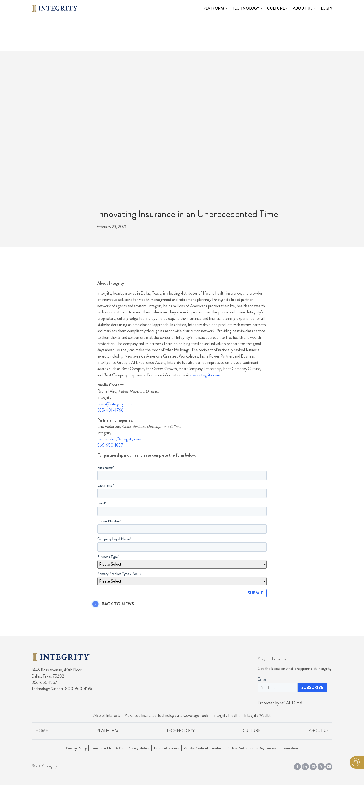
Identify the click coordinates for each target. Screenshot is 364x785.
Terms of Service (166, 748)
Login (326, 8)
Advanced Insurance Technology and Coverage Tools (167, 715)
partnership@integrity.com (119, 439)
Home (41, 731)
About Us (303, 8)
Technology (245, 8)
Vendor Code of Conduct (203, 748)
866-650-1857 (110, 445)
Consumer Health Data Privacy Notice (120, 748)
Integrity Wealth (257, 715)
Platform (213, 8)
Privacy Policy (76, 748)
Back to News (110, 604)
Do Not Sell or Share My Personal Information (262, 748)
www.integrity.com (205, 375)
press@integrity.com (114, 404)
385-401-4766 (110, 410)
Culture (276, 8)
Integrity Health (226, 715)
